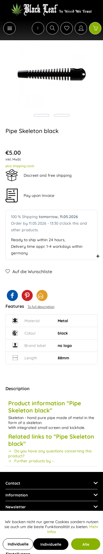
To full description (40, 307)
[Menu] (9, 28)
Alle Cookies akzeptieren (86, 546)
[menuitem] (6, 28)
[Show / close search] (52, 28)
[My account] (81, 28)
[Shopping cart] (95, 28)
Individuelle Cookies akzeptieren (51, 546)
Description (17, 388)
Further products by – (31, 460)
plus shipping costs (19, 166)
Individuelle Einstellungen (18, 546)
